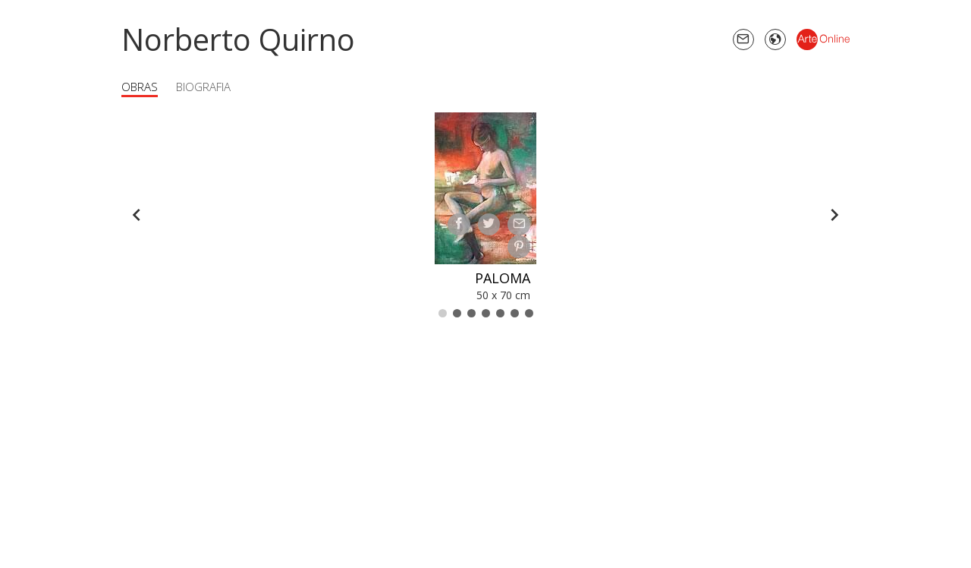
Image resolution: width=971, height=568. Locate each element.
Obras (139, 86)
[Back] (136, 215)
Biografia (203, 86)
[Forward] (834, 215)
